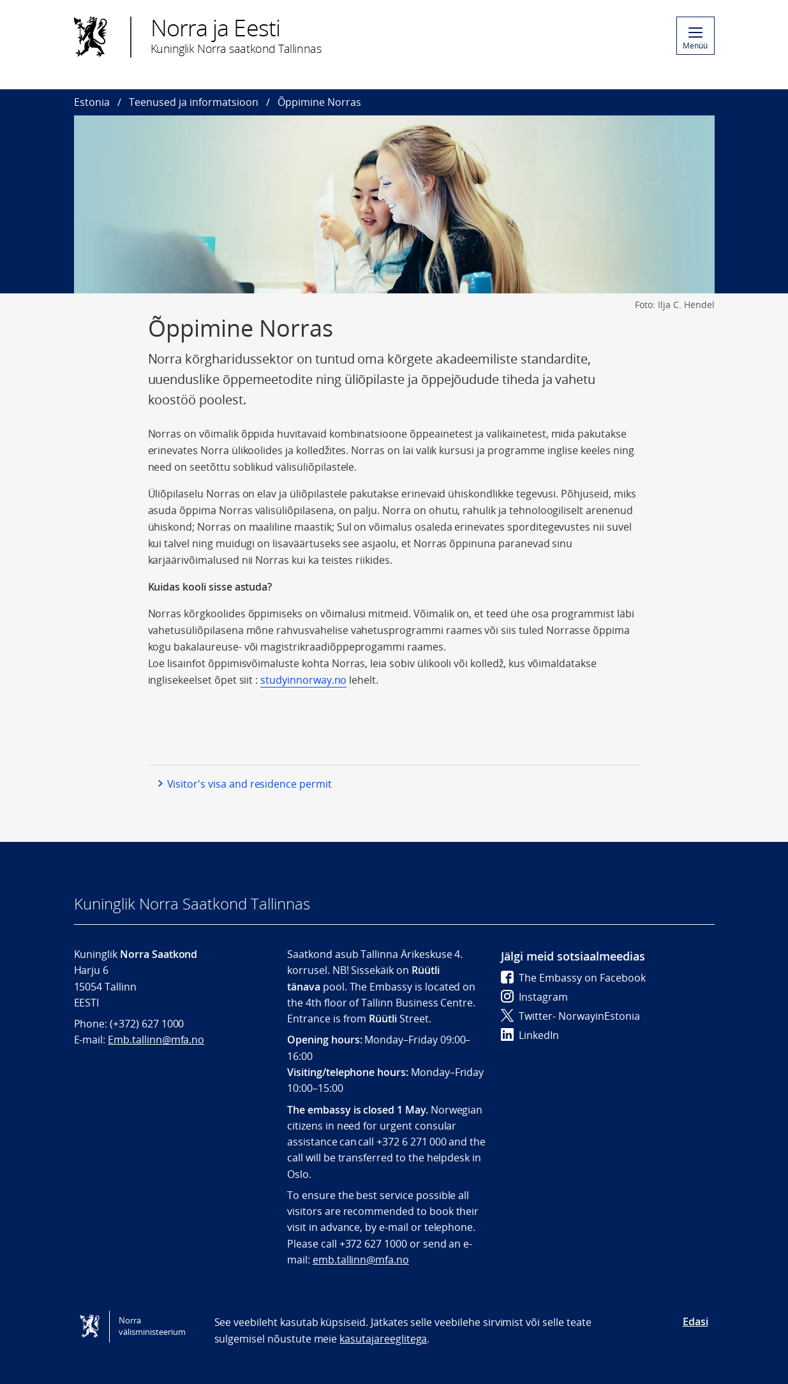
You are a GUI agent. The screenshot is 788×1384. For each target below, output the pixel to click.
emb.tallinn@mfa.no (361, 1260)
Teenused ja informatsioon (193, 102)
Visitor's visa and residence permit (249, 784)
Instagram (534, 997)
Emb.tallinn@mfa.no (156, 1040)
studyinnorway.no (303, 680)
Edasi (695, 1321)
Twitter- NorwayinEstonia (570, 1016)
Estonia (92, 102)
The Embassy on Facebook (573, 978)
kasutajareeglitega (383, 1339)
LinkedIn (530, 1035)
